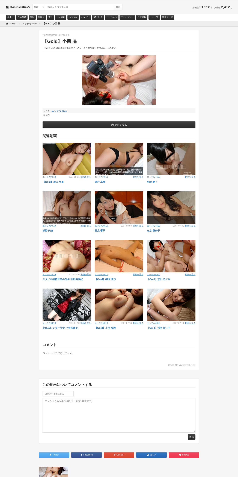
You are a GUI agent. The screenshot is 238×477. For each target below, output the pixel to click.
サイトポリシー (32, 471)
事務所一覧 (167, 17)
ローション (111, 17)
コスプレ (73, 17)
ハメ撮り (60, 17)
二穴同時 (142, 17)
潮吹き (41, 17)
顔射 (32, 17)
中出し (10, 17)
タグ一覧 (154, 17)
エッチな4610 (59, 110)
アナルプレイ (127, 17)
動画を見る (121, 124)
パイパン (85, 17)
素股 (50, 17)
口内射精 (22, 17)
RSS (46, 471)
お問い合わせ (15, 471)
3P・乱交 (98, 17)
